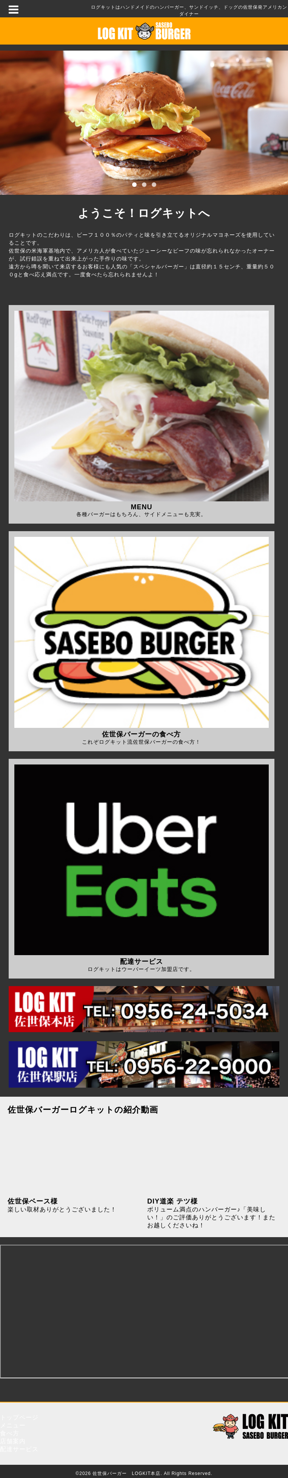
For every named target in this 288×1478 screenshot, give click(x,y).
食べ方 (9, 1433)
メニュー (13, 1425)
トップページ (19, 1417)
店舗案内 (13, 1441)
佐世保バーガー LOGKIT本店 (126, 1473)
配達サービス (19, 1449)
